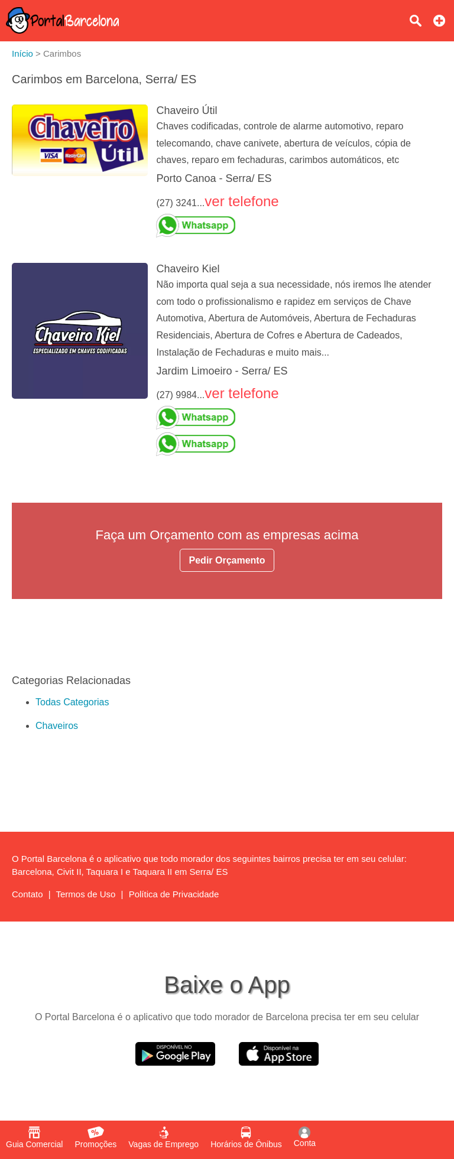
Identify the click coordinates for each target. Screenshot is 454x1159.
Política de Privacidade (174, 894)
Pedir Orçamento (227, 560)
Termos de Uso (86, 894)
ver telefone (241, 201)
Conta (305, 1137)
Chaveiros (56, 726)
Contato (27, 894)
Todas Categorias (72, 702)
